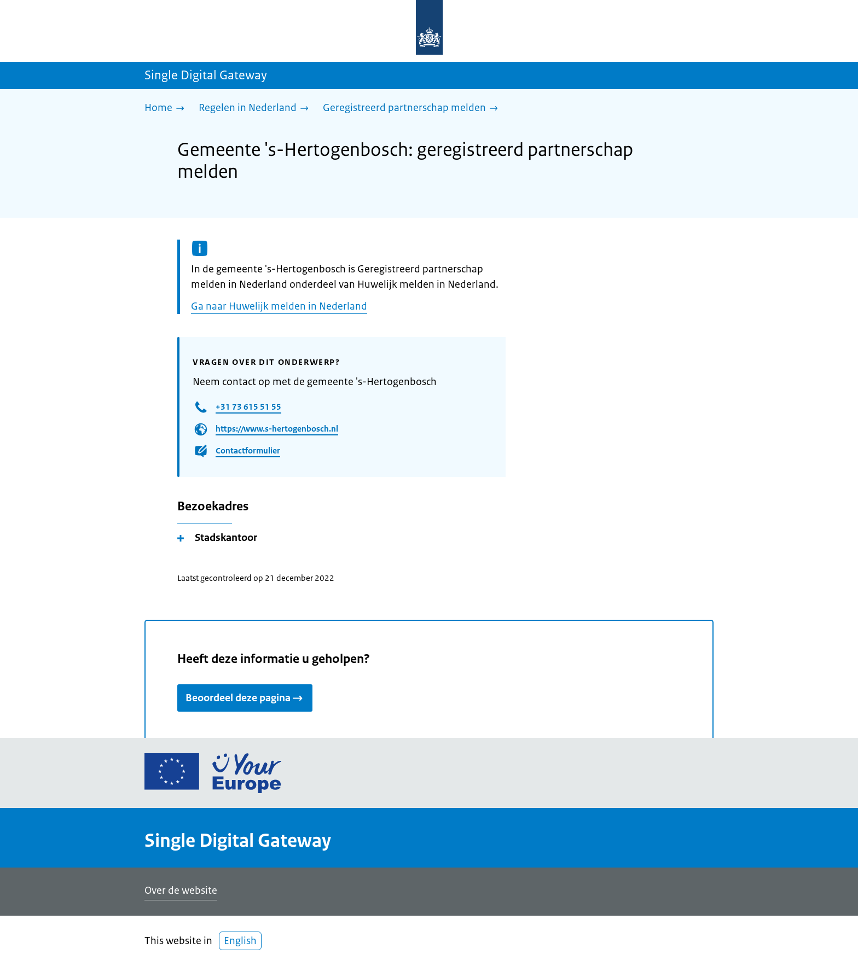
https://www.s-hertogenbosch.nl (277, 428)
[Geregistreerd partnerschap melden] (413, 108)
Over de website (180, 890)
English (240, 940)
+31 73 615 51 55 (248, 406)
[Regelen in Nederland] (256, 108)
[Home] (167, 108)
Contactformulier (248, 450)
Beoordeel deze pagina (244, 698)
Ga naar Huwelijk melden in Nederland (279, 306)
